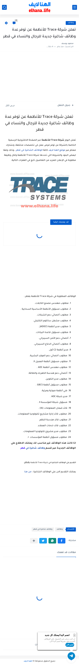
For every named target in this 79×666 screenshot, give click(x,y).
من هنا (27, 472)
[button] (61, 540)
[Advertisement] (39, 77)
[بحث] (4, 7)
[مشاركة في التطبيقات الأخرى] (34, 540)
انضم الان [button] (69, 645)
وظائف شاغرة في (32, 448)
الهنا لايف (28, 661)
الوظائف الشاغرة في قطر (29, 150)
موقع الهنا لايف (56, 150)
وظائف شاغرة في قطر (42, 529)
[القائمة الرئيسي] (74, 7)
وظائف (71, 23)
